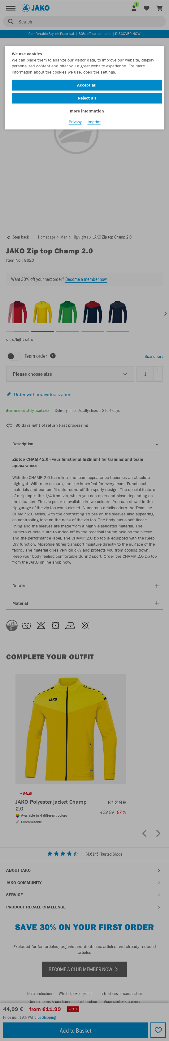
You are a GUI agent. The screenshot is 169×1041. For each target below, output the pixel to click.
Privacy (75, 122)
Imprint (94, 122)
